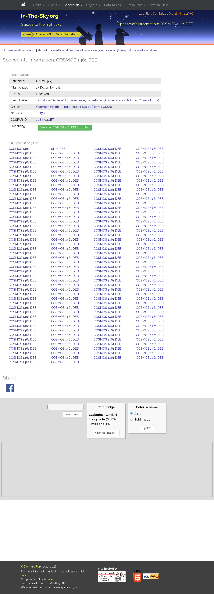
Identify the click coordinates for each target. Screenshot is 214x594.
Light (135, 413)
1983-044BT (45, 119)
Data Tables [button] (113, 5)
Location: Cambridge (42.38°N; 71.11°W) (166, 13)
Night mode (140, 419)
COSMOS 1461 (19, 149)
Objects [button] (92, 5)
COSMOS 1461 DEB (107, 149)
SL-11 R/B (58, 149)
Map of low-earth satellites (55, 50)
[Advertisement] (107, 469)
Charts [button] (53, 5)
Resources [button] (135, 5)
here (49, 579)
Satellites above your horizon (95, 50)
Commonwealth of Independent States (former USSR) (74, 107)
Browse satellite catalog (19, 50)
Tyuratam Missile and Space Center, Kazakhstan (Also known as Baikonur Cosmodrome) (97, 100)
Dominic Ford (33, 566)
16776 (40, 113)
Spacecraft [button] (72, 5)
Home (27, 34)
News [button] (37, 5)
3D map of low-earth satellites (137, 50)
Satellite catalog (67, 34)
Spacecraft (43, 34)
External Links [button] (159, 5)
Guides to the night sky (41, 24)
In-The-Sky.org (40, 16)
